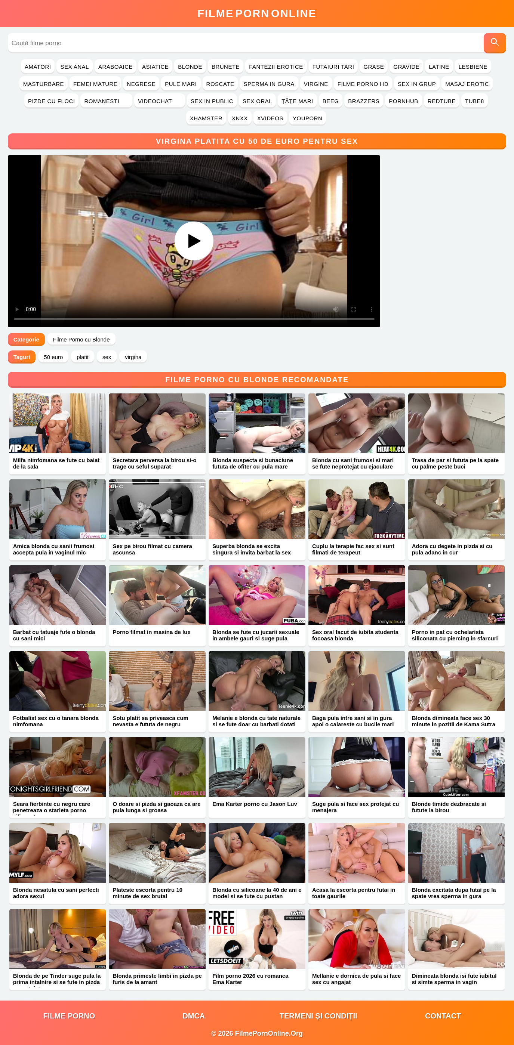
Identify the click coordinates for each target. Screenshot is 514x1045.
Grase (373, 67)
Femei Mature (95, 84)
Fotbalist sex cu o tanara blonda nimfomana (56, 721)
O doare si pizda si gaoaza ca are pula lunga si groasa (156, 807)
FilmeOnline (256, 13)
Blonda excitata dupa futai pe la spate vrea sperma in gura (454, 893)
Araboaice (115, 67)
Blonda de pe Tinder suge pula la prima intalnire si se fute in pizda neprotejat (57, 982)
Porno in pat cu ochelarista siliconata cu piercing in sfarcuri (455, 635)
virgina (133, 357)
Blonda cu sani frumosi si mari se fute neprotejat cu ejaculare (353, 463)
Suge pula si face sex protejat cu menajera (355, 807)
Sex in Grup (417, 84)
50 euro (53, 357)
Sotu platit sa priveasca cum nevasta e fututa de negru (150, 721)
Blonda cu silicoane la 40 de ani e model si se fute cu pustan (256, 893)
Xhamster (206, 118)
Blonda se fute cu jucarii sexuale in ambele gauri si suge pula (255, 635)
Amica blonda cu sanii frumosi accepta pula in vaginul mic (54, 549)
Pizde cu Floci (51, 101)
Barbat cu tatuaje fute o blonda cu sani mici (54, 635)
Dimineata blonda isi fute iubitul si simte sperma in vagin (454, 979)
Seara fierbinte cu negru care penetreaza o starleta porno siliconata (51, 810)
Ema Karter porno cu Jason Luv (254, 804)
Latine (439, 67)
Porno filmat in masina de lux (151, 632)
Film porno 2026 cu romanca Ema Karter (250, 979)
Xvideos (270, 118)
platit (83, 357)
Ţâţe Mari (297, 101)
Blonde (190, 67)
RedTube (442, 101)
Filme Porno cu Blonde (81, 339)
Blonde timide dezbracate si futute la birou (449, 807)
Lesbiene (473, 67)
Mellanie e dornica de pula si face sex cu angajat (356, 979)
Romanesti (106, 101)
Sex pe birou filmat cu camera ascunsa (152, 549)
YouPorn (307, 118)
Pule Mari (181, 84)
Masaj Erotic (467, 84)
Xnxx (240, 118)
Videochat (159, 101)
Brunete (226, 67)
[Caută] (495, 43)
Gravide (406, 67)
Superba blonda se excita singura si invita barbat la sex (251, 549)
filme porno (69, 1016)
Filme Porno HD (363, 84)
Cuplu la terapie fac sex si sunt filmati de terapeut (353, 549)
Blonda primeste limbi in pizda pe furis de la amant (157, 979)
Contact (443, 1016)
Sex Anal (74, 67)
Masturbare (43, 84)
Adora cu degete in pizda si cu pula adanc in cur (452, 549)
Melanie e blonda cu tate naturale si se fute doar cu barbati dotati (256, 721)
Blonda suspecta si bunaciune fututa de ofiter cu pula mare (252, 463)
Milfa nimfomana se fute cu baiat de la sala (56, 463)
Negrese (141, 84)
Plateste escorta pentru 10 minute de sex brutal (147, 893)
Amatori (38, 67)
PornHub (403, 101)
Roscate (220, 84)
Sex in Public (212, 101)
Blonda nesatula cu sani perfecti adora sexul (56, 893)
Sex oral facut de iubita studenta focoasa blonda (355, 635)
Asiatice (155, 67)
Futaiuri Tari (333, 67)
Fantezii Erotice (276, 67)
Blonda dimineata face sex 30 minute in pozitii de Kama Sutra (453, 721)
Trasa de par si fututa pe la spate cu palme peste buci (455, 463)
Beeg (331, 101)
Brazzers (363, 101)
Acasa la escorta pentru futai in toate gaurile (353, 893)
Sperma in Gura (268, 84)
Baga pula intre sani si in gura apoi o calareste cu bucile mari (353, 721)
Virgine (316, 84)
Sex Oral (257, 101)
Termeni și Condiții (318, 1016)
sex (106, 357)
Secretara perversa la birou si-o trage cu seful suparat (154, 463)
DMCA (193, 1016)
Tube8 (474, 101)
